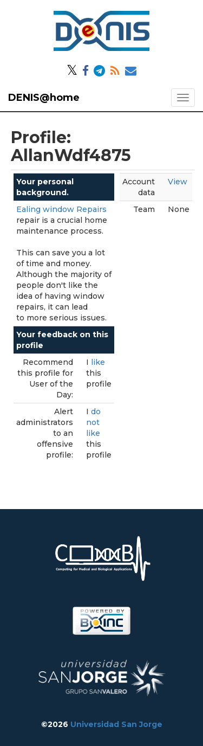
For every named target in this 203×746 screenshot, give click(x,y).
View (177, 181)
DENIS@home (44, 98)
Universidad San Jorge (116, 724)
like (98, 362)
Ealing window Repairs (61, 209)
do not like (93, 422)
